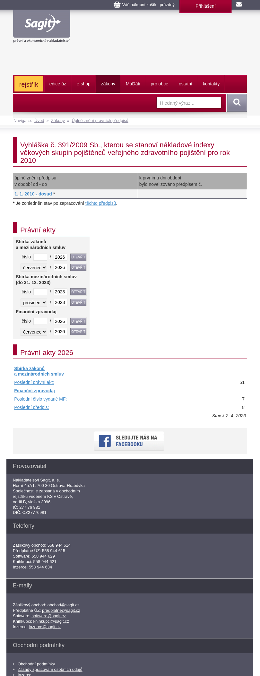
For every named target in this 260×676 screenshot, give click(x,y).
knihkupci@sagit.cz (51, 621)
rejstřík (28, 84)
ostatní (185, 83)
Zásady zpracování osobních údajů (50, 669)
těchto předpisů (100, 203)
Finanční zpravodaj (34, 390)
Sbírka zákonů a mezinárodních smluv (39, 371)
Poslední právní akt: (34, 382)
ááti (133, 83)
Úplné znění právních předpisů (100, 120)
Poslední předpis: (31, 407)
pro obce (159, 83)
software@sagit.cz (49, 615)
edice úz (57, 83)
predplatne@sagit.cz (61, 610)
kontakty (211, 83)
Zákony (58, 120)
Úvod (39, 120)
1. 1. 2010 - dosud (33, 193)
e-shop (84, 83)
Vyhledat (236, 102)
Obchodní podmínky (36, 664)
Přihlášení (205, 6)
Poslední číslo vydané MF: (40, 399)
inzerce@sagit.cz (45, 626)
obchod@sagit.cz (64, 604)
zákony (108, 83)
